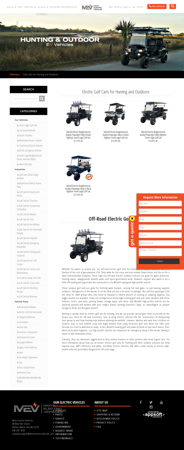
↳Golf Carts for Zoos (25, 219)
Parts (20, 7)
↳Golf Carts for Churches (27, 200)
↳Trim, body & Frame (26, 367)
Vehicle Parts (21, 301)
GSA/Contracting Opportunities (63, 7)
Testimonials (41, 14)
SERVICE (60, 418)
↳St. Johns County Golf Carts (29, 278)
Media (118, 7)
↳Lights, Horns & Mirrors (27, 347)
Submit (159, 261)
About (127, 7)
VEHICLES (60, 410)
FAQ (133, 7)
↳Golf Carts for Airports (26, 214)
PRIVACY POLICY (106, 422)
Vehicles (11, 7)
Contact (140, 7)
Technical (42, 7)
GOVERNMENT (63, 426)
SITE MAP (102, 410)
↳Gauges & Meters (25, 342)
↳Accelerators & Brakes (26, 307)
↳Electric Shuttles (24, 135)
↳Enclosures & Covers (26, 337)
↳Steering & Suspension (27, 357)
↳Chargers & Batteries (26, 317)
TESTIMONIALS (64, 438)
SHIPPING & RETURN (108, 414)
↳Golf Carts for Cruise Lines (28, 283)
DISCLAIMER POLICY (108, 418)
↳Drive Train (22, 327)
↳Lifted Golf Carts (24, 164)
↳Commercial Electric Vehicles (29, 145)
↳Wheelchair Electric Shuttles (29, 140)
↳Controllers (22, 322)
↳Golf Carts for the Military (28, 224)
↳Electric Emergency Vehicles (29, 150)
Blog (111, 7)
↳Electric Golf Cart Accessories (29, 312)
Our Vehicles (21, 120)
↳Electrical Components (27, 332)
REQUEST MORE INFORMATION (64, 432)
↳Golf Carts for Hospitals (27, 238)
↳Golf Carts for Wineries (27, 296)
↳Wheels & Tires (24, 372)
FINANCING (61, 422)
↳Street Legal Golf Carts (27, 125)
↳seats (20, 352)
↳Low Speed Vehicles (26, 130)
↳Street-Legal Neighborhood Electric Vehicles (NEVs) (29, 157)
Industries (30, 7)
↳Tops (19, 362)
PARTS (59, 414)
